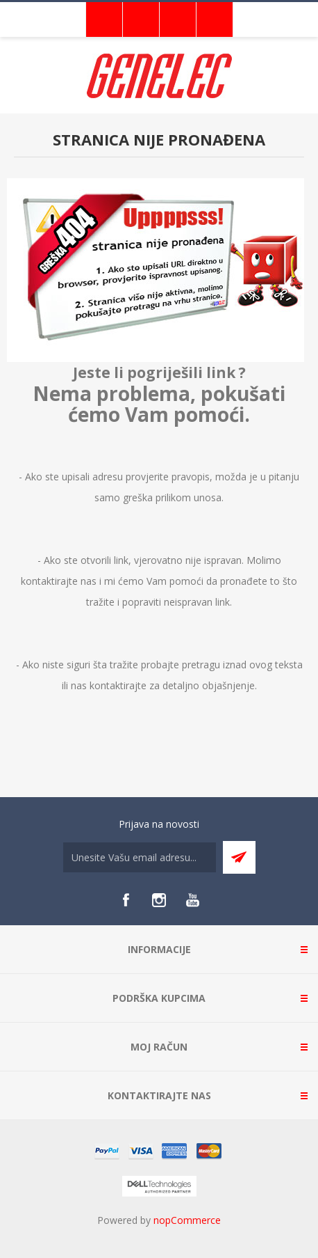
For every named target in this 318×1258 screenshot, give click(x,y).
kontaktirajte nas (59, 581)
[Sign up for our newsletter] (139, 857)
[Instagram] (159, 900)
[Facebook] (126, 900)
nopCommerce (187, 1220)
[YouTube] (192, 900)
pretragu (201, 664)
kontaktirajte (118, 685)
